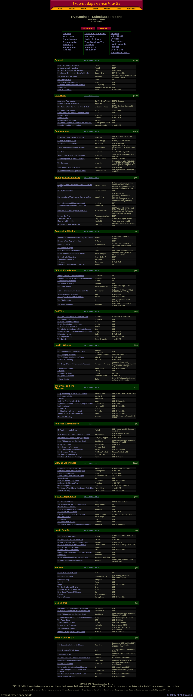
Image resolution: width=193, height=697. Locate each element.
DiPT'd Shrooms (63, 244)
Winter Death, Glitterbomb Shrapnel (71, 155)
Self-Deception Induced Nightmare (70, 645)
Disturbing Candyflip (65, 576)
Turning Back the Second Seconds (70, 276)
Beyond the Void (63, 216)
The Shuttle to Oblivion (66, 283)
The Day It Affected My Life (67, 587)
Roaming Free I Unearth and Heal (70, 540)
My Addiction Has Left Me (67, 430)
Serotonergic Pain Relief (66, 536)
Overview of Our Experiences (68, 224)
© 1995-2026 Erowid (179, 695)
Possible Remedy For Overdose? (70, 561)
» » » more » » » (91, 60)
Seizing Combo (63, 379)
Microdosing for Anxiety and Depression (72, 608)
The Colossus (62, 163)
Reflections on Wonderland (67, 447)
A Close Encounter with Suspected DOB (72, 291)
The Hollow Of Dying (65, 248)
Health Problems (93, 39)
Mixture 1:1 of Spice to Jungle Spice (71, 632)
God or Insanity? (63, 580)
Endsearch (61, 519)
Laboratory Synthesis (65, 259)
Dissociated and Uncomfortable (69, 660)
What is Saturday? (64, 90)
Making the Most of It (65, 221)
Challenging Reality (64, 336)
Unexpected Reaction (65, 376)
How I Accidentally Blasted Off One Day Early (74, 123)
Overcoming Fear (64, 486)
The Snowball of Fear (65, 304)
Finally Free (61, 555)
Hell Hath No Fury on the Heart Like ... (71, 70)
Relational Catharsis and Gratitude (70, 137)
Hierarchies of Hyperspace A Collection (72, 211)
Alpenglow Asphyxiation (66, 101)
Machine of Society (64, 417)
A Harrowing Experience (66, 281)
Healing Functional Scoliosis (68, 550)
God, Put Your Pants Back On (68, 401)
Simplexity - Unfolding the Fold (69, 468)
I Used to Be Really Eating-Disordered (71, 545)
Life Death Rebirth (64, 287)
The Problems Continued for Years (70, 357)
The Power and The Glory (67, 76)
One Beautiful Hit (64, 517)
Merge (59, 585)
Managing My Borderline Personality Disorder (74, 552)
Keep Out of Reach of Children (69, 592)
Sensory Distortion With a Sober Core (71, 206)
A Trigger (61, 371)
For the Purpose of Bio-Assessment (71, 203)
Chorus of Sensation (65, 664)
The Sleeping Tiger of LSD (67, 454)
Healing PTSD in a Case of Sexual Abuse (72, 542)
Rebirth (60, 582)
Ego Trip (60, 152)
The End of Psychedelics (66, 628)
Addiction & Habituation (91, 48)
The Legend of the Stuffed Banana (70, 297)
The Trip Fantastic (64, 300)
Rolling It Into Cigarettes (66, 257)
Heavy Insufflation (64, 444)
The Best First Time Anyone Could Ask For (73, 658)
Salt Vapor (61, 262)
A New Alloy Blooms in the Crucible (71, 148)
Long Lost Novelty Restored (68, 66)
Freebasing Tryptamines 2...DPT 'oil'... (71, 264)
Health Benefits (118, 44)
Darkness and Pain (64, 396)
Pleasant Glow (62, 118)
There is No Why (63, 490)
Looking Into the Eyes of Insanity (70, 411)
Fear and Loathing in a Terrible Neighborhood (74, 278)
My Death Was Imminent (66, 120)
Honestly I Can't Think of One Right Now (72, 317)
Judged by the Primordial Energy (70, 413)
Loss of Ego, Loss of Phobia (68, 547)
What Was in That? (120, 53)
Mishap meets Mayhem (66, 676)
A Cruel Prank (62, 115)
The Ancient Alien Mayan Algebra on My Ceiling (75, 488)
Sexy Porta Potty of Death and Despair (72, 394)
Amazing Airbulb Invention (67, 68)
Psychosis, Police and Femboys (69, 457)
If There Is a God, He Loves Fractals (71, 514)
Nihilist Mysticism (64, 80)
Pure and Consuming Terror (68, 322)
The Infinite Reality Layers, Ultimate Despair (74, 329)
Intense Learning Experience (68, 103)
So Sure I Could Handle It (67, 327)
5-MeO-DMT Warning (65, 360)
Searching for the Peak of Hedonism (71, 85)
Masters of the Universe (66, 507)
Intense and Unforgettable (67, 625)
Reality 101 (61, 408)
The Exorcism (62, 339)
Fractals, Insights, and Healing (69, 125)
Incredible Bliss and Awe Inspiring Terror (73, 438)
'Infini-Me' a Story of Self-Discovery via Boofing (75, 238)
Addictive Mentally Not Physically (70, 449)
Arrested (60, 399)
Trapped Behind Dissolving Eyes (69, 294)
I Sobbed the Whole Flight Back (69, 589)
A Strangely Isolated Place (67, 143)
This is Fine (61, 87)
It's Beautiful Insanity (65, 368)
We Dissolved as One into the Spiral (71, 471)
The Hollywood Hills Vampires (68, 82)
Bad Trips (89, 36)
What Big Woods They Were (68, 481)
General (67, 33)
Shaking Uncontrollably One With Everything (74, 617)
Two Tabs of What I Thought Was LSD (71, 674)
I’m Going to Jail (63, 406)
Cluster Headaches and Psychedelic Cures (73, 611)
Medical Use (117, 50)
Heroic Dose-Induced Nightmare (69, 324)
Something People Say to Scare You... (71, 351)
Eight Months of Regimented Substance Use (74, 197)
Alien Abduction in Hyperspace (69, 509)
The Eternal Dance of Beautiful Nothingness (74, 524)
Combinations (70, 39)
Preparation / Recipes (69, 48)
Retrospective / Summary (70, 43)
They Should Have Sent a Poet (69, 167)
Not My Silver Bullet (65, 191)
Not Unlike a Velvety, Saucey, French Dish (73, 107)
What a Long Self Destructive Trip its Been (73, 434)
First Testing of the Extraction (68, 250)
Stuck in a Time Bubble (66, 110)
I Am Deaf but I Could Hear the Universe (72, 557)
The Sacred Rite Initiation (67, 512)
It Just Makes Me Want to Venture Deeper (73, 113)
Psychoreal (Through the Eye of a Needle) (73, 73)
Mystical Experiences (117, 40)
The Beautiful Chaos (65, 502)
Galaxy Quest (62, 478)
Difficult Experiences (95, 33)
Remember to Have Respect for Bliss (71, 171)
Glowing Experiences (117, 34)
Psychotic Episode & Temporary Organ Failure (75, 404)
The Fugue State (63, 620)
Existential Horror (64, 334)
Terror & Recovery (64, 597)
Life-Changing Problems (66, 355)
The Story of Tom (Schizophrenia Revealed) (74, 364)
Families (115, 47)
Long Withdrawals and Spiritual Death (71, 441)
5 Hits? (60, 594)
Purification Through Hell (67, 573)
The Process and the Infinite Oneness (71, 504)
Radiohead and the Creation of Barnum (72, 667)
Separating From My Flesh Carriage (70, 159)
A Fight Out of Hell (64, 654)
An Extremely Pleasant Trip (67, 483)
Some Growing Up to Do (66, 141)
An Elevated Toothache (66, 622)
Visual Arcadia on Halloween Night (70, 476)
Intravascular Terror (65, 373)
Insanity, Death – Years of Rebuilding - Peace (74, 332)
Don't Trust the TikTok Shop (68, 650)
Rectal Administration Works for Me (71, 254)
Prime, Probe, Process (66, 473)
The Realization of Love (66, 522)
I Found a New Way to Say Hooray (70, 241)
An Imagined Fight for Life (67, 319)
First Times (68, 36)
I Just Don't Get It (64, 218)
